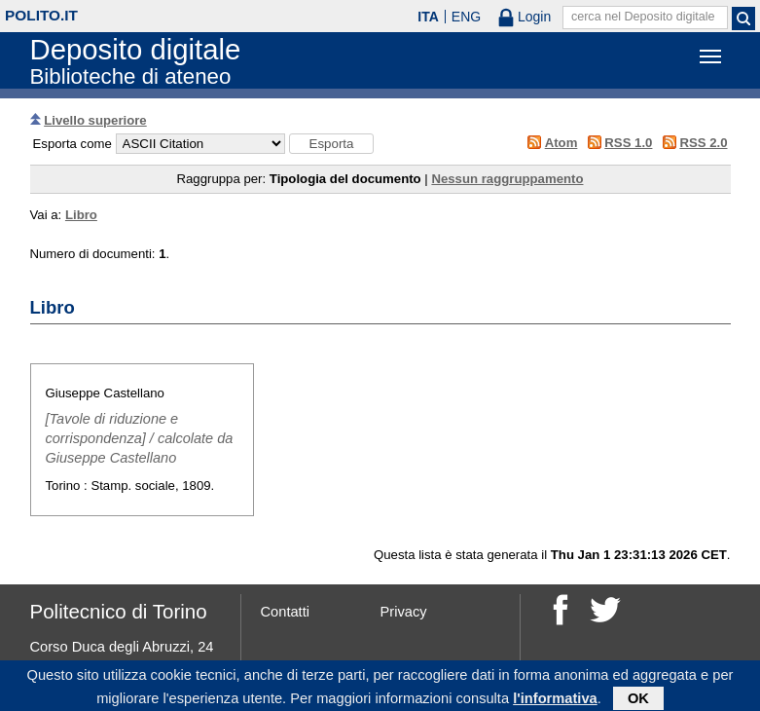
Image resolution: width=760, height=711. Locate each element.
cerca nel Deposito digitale (643, 16)
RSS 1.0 (628, 142)
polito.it (41, 15)
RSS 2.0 (703, 142)
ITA (428, 16)
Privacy (403, 611)
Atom (561, 142)
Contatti (285, 611)
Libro (81, 214)
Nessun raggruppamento (507, 178)
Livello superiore (95, 120)
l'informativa (555, 700)
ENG (466, 16)
